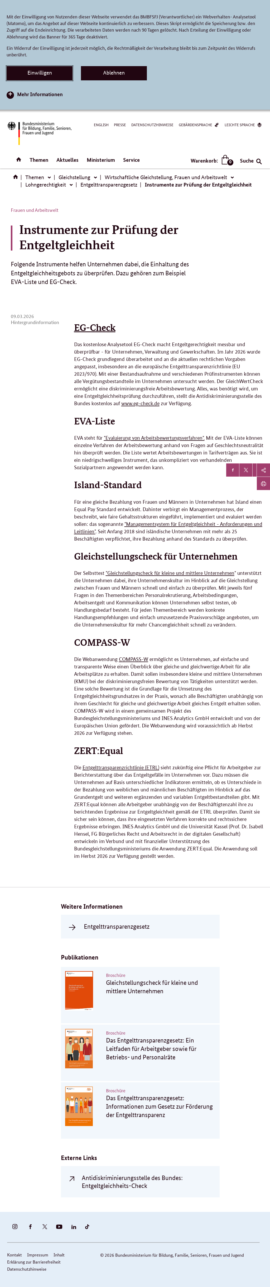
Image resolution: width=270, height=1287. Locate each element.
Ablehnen (114, 73)
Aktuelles (67, 159)
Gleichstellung (74, 177)
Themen (39, 159)
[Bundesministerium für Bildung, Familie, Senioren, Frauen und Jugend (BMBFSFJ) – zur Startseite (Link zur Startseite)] (39, 133)
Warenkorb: (211, 160)
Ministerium (101, 159)
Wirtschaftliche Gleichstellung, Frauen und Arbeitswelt (166, 177)
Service (131, 159)
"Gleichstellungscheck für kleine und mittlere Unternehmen (170, 573)
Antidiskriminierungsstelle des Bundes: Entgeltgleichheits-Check (132, 1181)
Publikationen (79, 957)
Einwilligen (39, 73)
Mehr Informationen (40, 94)
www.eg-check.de (140, 403)
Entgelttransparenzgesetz (108, 185)
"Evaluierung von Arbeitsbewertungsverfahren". (154, 438)
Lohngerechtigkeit (45, 185)
